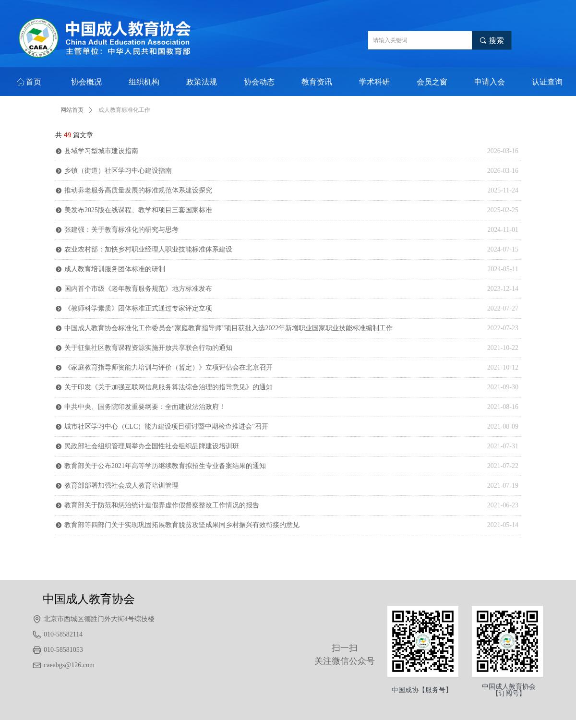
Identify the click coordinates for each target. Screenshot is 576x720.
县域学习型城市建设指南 (101, 151)
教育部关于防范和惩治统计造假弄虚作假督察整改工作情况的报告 (161, 505)
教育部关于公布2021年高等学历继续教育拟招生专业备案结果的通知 (165, 465)
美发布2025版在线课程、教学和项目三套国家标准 (138, 210)
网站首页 (72, 110)
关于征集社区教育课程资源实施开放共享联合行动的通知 (148, 347)
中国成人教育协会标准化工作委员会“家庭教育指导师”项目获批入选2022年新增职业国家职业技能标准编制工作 (228, 328)
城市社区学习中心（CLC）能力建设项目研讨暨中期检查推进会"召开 (166, 426)
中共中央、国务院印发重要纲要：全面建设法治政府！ (145, 406)
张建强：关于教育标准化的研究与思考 (121, 229)
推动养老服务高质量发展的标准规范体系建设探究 (138, 190)
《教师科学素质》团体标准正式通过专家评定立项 (138, 308)
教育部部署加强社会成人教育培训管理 (121, 485)
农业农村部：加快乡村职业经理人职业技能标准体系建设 (148, 249)
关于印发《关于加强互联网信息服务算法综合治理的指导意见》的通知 (168, 387)
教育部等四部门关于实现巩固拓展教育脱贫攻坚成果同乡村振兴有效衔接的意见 (182, 524)
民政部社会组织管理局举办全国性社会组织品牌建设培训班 (151, 446)
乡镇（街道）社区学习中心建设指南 (118, 170)
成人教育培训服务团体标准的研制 (114, 269)
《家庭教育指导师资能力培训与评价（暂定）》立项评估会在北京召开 (168, 367)
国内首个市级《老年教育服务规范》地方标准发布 (138, 288)
